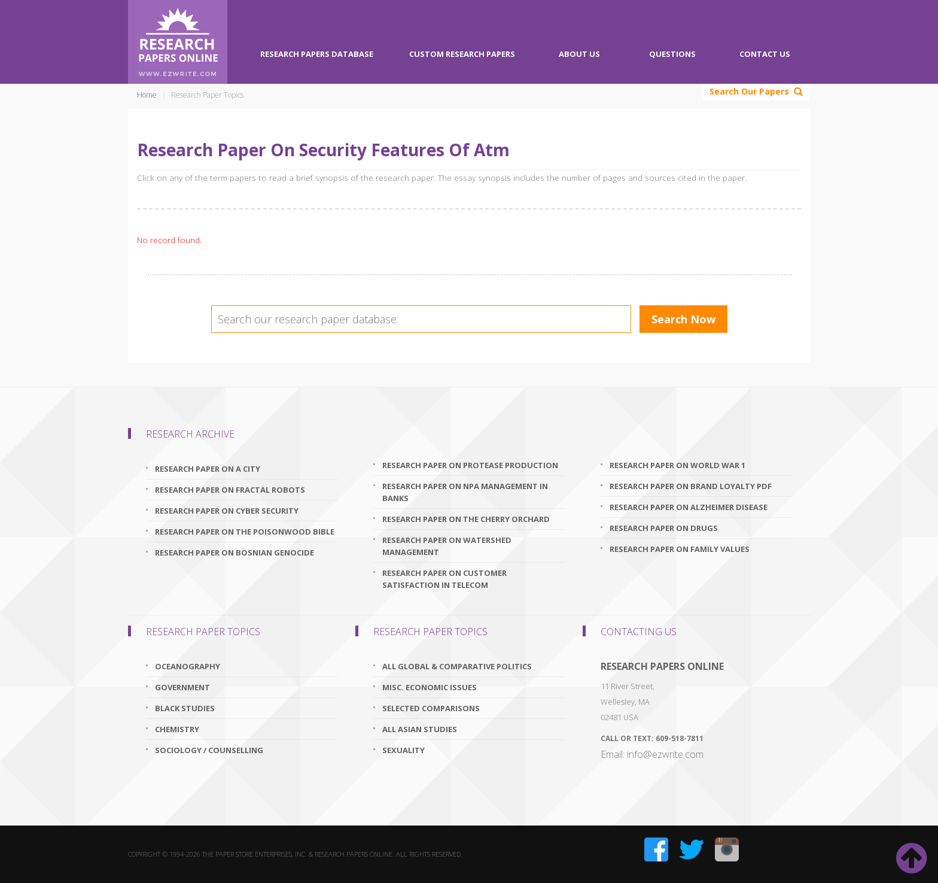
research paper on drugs (664, 528)
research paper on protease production (470, 465)
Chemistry (177, 729)
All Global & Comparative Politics (457, 666)
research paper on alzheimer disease (689, 507)
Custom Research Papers (462, 53)
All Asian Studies (419, 729)
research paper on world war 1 (677, 465)
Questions (672, 53)
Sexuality (403, 750)
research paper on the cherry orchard (466, 519)
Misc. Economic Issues (429, 687)
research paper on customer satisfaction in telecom (444, 579)
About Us (579, 53)
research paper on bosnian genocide (234, 552)
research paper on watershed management (446, 546)
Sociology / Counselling (209, 750)
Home (147, 95)
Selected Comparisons (431, 708)
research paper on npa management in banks (465, 492)
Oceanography (187, 666)
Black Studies (185, 708)
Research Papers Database (316, 53)
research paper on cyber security (227, 510)
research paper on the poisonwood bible (244, 531)
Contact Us (764, 53)
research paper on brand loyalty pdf (691, 486)
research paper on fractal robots (230, 489)
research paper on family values (680, 549)
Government (182, 687)
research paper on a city (207, 468)
